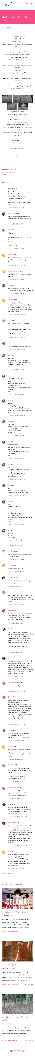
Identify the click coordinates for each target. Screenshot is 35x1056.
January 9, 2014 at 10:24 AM (17, 691)
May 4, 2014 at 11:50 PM (16, 868)
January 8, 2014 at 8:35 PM (16, 604)
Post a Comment (7, 873)
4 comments (12, 931)
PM (9, 851)
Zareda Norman (13, 629)
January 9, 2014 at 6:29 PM (16, 740)
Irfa (9, 355)
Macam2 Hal (11, 169)
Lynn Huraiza (12, 577)
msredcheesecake (13, 271)
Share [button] (4, 175)
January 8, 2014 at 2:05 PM (16, 207)
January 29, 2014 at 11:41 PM (17, 846)
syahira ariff (11, 592)
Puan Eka (11, 765)
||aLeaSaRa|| (12, 697)
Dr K (9, 285)
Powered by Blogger (17, 1051)
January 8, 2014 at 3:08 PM (16, 349)
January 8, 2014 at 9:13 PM (16, 623)
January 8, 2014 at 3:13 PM (16, 395)
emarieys (11, 565)
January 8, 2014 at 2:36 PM (16, 265)
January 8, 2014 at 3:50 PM (16, 559)
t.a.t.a (9, 320)
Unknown (11, 254)
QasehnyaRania (13, 788)
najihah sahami (12, 213)
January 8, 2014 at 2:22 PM (16, 249)
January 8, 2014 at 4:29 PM (16, 586)
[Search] (27, 3)
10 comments (13, 984)
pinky (9, 804)
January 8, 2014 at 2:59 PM (16, 337)
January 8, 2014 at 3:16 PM (16, 458)
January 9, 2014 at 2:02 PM (16, 724)
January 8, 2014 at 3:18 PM (16, 524)
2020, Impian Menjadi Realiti (15, 911)
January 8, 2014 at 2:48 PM (16, 294)
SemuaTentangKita (14, 682)
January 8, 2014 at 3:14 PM (16, 415)
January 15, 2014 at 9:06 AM (17, 782)
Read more (29, 931)
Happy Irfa (8, 4)
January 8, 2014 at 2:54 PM (16, 314)
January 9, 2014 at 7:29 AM (16, 652)
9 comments (12, 1040)
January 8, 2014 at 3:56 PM (16, 572)
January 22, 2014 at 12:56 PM (17, 817)
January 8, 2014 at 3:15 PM (16, 436)
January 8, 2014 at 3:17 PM (16, 495)
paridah (10, 610)
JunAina (10, 730)
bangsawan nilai (13, 343)
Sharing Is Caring (8, 172)
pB (9, 230)
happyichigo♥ (12, 822)
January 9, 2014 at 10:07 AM (17, 677)
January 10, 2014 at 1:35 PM (17, 759)
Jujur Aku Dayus (9, 964)
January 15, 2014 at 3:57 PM (17, 798)
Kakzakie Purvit (13, 658)
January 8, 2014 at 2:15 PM (16, 224)
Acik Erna (11, 551)
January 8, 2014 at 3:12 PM (16, 370)
